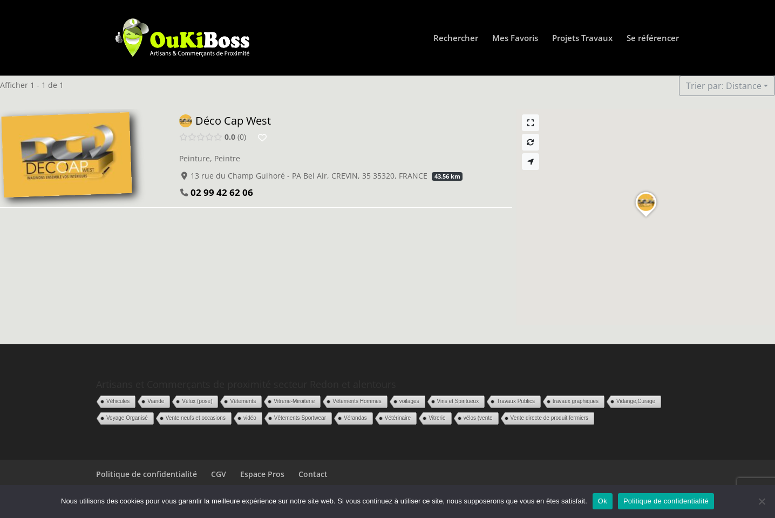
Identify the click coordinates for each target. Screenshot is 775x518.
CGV (218, 474)
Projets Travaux (582, 38)
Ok (602, 501)
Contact (313, 474)
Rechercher (455, 38)
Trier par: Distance (724, 86)
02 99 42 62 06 (222, 192)
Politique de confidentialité (146, 474)
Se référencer (653, 38)
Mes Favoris (515, 38)
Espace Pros (262, 474)
